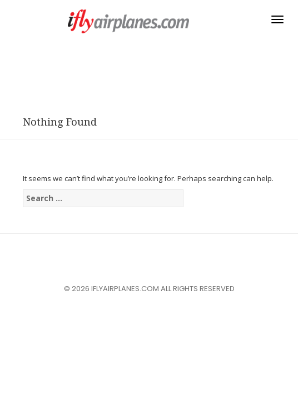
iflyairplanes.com (129, 21)
